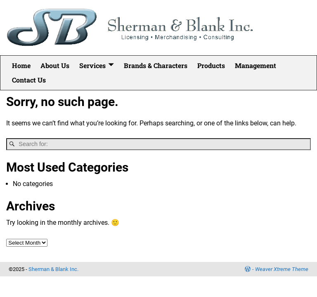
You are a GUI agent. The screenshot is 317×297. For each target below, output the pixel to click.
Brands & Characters (155, 65)
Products (211, 65)
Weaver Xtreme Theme (281, 269)
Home (21, 65)
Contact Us (29, 79)
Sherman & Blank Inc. (53, 269)
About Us (54, 65)
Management (255, 65)
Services (92, 65)
